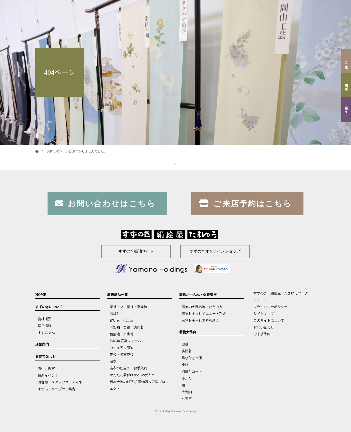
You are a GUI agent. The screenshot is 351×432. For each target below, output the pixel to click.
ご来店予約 (346, 61)
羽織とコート (192, 371)
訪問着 (187, 351)
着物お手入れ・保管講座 (258, 8)
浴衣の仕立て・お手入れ (128, 368)
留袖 (185, 344)
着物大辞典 (288, 8)
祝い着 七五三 (123, 320)
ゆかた (187, 378)
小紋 (185, 365)
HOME (136, 8)
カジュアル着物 (122, 348)
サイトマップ (264, 313)
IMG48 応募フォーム (125, 341)
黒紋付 (115, 313)
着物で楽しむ (206, 8)
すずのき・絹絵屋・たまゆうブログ (281, 293)
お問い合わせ (264, 327)
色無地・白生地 (122, 334)
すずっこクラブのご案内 (56, 389)
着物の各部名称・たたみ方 (202, 307)
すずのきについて (160, 8)
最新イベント (48, 375)
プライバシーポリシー (271, 307)
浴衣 (113, 361)
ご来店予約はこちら (245, 203)
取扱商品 (228, 8)
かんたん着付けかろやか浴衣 (132, 375)
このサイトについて (269, 320)
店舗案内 (185, 8)
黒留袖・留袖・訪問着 (127, 327)
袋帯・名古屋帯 (122, 354)
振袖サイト (346, 109)
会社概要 (44, 319)
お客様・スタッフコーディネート (63, 382)
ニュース (260, 300)
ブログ (307, 8)
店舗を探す (346, 85)
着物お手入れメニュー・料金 (204, 313)
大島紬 (187, 392)
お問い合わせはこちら (105, 203)
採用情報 (44, 326)
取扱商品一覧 (117, 295)
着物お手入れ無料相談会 (200, 320)
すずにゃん (46, 332)
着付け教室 (46, 368)
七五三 (187, 399)
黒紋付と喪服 (192, 358)
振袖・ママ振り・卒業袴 (128, 307)
